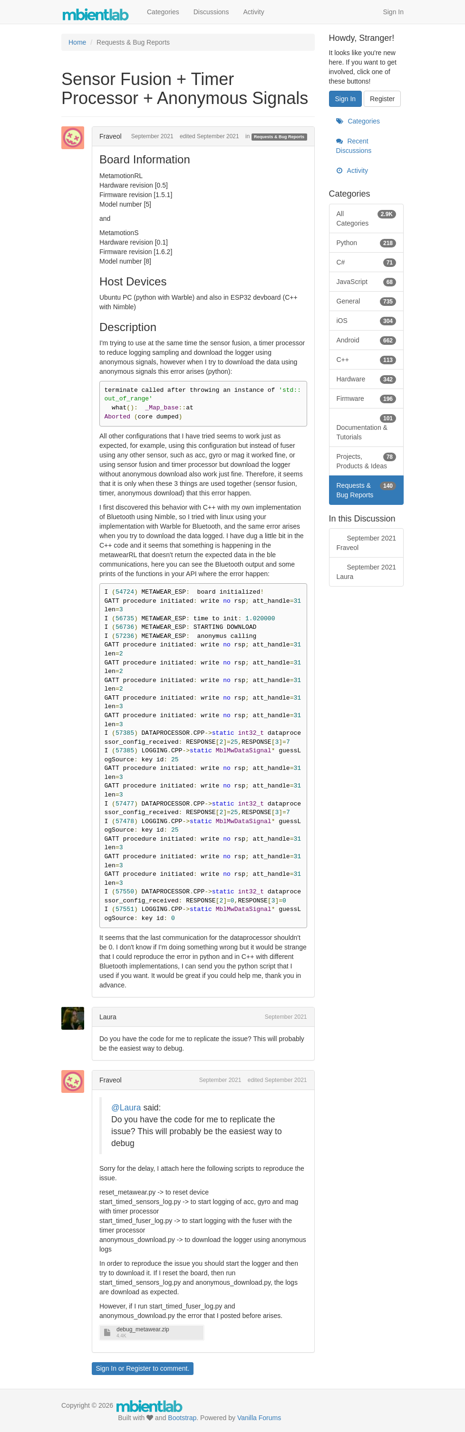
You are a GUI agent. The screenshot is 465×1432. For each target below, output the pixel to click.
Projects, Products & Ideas (367, 461)
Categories (163, 12)
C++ (367, 359)
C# (367, 262)
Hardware (367, 379)
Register (138, 1368)
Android (367, 340)
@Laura (126, 1107)
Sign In (393, 12)
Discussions (211, 12)
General (367, 301)
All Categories (367, 218)
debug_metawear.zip (142, 1330)
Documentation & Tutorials (367, 427)
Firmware (367, 398)
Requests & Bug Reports (279, 136)
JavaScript (367, 281)
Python (367, 242)
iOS (367, 320)
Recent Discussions (354, 145)
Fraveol (110, 136)
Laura (107, 1017)
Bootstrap (182, 1418)
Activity (253, 12)
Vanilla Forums (259, 1418)
